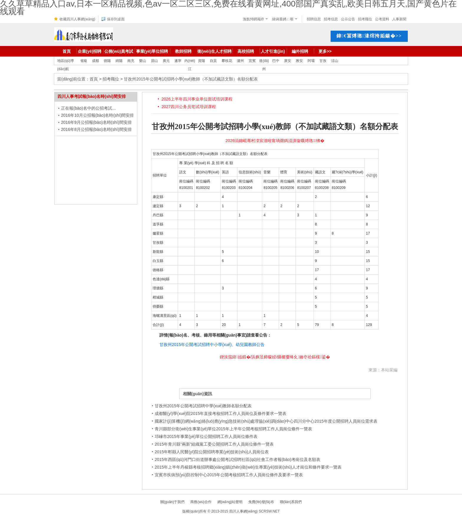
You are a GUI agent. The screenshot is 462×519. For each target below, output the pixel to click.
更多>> (325, 51)
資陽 (201, 61)
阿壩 (311, 61)
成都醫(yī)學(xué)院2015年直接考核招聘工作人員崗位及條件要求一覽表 (220, 413)
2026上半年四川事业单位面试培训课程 (196, 99)
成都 (95, 61)
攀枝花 (227, 61)
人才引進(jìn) (273, 51)
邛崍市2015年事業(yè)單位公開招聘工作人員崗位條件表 (206, 436)
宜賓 (252, 61)
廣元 (166, 61)
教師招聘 (183, 51)
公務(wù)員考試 (118, 51)
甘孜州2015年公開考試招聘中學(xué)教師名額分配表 (203, 405)
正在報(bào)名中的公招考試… (88, 108)
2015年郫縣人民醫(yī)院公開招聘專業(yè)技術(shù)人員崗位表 (212, 451)
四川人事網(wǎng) (243, 511)
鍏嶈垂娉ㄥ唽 (282, 19)
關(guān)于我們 (172, 502)
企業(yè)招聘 (90, 51)
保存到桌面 (116, 19)
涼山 (334, 61)
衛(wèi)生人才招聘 (214, 51)
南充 (130, 61)
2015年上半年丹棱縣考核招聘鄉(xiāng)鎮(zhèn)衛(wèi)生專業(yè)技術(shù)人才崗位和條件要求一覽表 (248, 467)
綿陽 (119, 61)
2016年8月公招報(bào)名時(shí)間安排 (96, 129)
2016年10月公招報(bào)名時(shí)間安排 (97, 115)
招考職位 (365, 19)
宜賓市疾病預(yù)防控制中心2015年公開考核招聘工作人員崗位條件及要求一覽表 (229, 474)
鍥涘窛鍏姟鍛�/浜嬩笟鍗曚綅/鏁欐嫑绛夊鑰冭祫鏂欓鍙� (275, 357)
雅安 (299, 61)
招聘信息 (314, 19)
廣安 (287, 61)
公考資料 (382, 19)
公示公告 (348, 19)
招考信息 (331, 19)
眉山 (154, 61)
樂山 (142, 61)
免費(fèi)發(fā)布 (261, 502)
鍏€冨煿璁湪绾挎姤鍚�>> (369, 35)
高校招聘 (245, 51)
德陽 (107, 61)
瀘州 (240, 61)
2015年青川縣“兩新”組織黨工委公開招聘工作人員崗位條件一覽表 (214, 444)
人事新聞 (399, 19)
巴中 (275, 61)
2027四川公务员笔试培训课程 (188, 106)
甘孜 (322, 61)
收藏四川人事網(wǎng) (77, 19)
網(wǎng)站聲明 (229, 502)
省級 (83, 61)
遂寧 (178, 61)
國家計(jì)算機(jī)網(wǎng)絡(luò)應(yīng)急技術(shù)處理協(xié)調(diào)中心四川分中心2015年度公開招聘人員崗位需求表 (266, 421)
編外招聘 (300, 51)
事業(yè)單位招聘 (152, 51)
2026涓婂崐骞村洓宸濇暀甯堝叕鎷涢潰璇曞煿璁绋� (274, 140)
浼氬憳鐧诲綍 (253, 19)
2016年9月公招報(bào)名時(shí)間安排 (96, 122)
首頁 (66, 51)
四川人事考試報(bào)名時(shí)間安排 (91, 96)
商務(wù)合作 (200, 502)
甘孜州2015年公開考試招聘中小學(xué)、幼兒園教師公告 (212, 344)
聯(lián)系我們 (291, 502)
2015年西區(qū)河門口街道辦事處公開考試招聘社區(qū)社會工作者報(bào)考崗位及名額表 (237, 459)
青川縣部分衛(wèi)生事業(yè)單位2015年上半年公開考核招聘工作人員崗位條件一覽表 (233, 428)
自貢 (213, 61)
